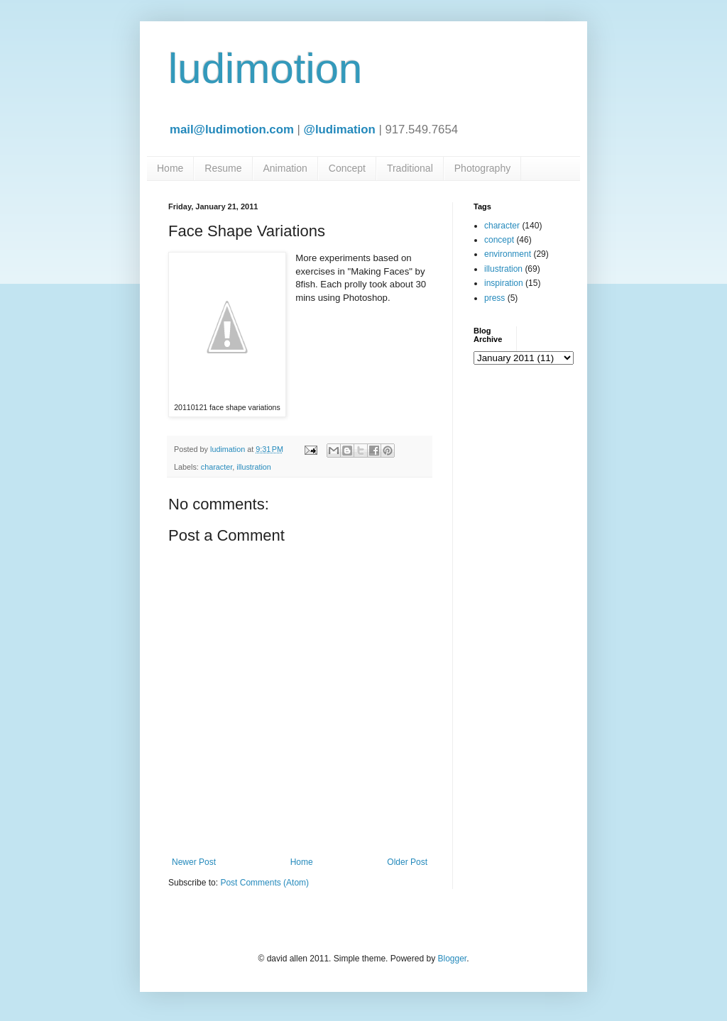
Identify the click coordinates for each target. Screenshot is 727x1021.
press (494, 298)
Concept (347, 168)
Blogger (451, 959)
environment (507, 254)
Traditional (410, 168)
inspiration (503, 283)
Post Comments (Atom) (264, 883)
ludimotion (265, 68)
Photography (482, 168)
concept (499, 240)
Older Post (407, 862)
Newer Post (194, 862)
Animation (285, 168)
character (216, 467)
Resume (222, 168)
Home (170, 168)
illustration (253, 467)
